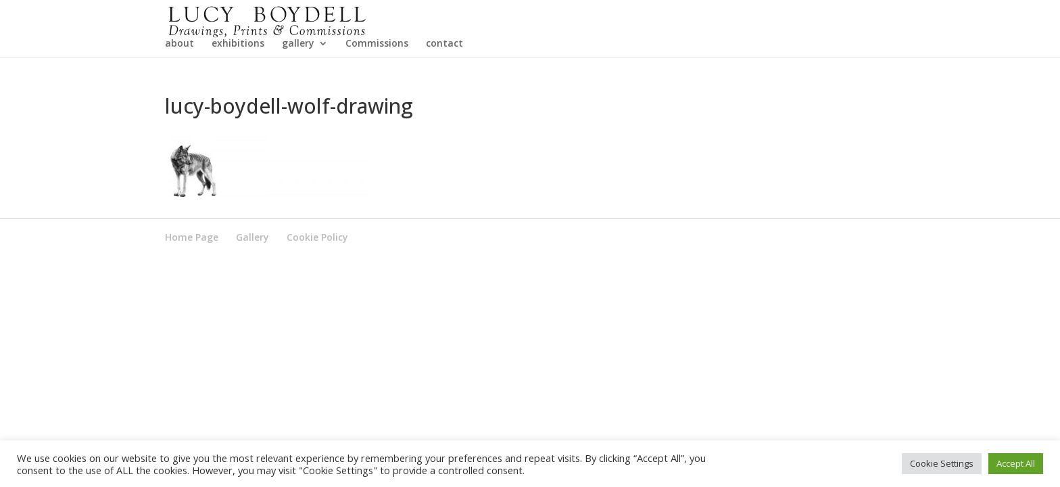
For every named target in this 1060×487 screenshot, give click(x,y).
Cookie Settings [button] (941, 463)
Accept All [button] (1015, 463)
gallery (298, 83)
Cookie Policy (317, 276)
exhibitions (238, 83)
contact (444, 83)
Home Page (191, 276)
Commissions (376, 83)
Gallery (252, 276)
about (179, 83)
